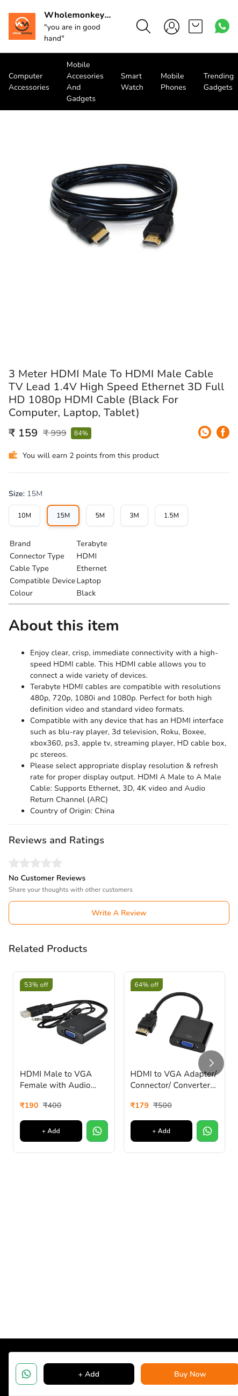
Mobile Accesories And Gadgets (85, 82)
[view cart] (195, 26)
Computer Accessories (29, 81)
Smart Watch (132, 81)
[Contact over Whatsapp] (222, 26)
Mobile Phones (173, 81)
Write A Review (119, 913)
